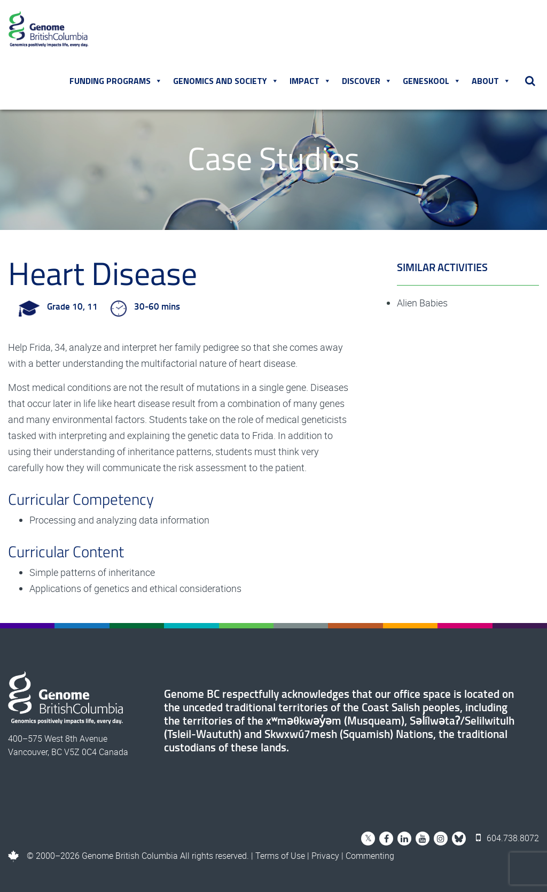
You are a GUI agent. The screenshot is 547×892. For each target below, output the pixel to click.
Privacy (325, 856)
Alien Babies (422, 302)
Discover (367, 80)
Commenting (370, 856)
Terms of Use (280, 856)
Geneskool (432, 80)
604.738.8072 (507, 838)
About (491, 80)
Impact (310, 80)
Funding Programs (115, 80)
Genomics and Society (226, 80)
